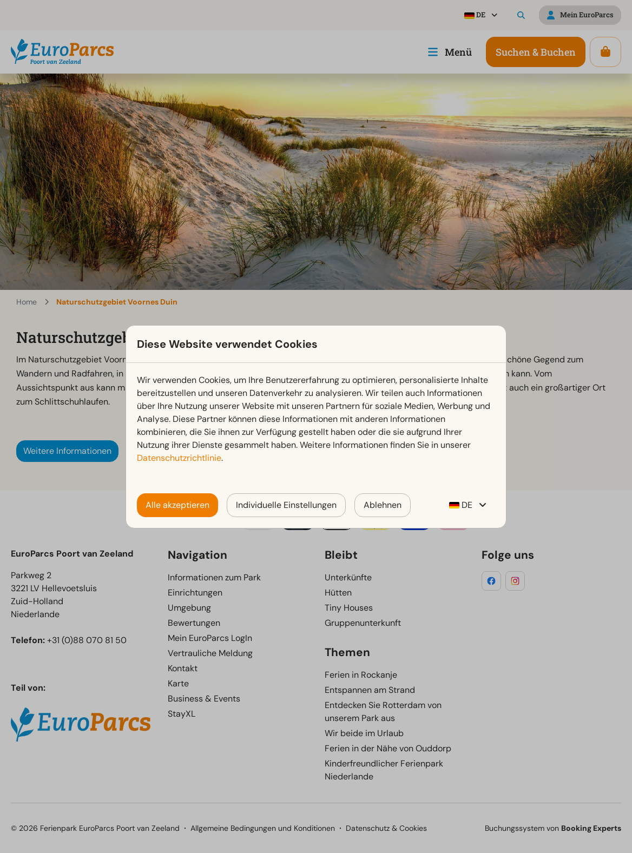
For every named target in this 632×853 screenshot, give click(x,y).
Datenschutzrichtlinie (179, 458)
